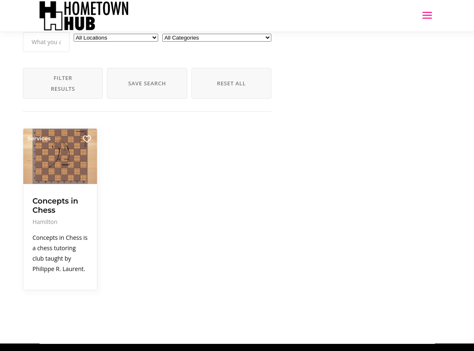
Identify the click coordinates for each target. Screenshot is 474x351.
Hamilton (44, 221)
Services (38, 138)
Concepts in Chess (55, 205)
